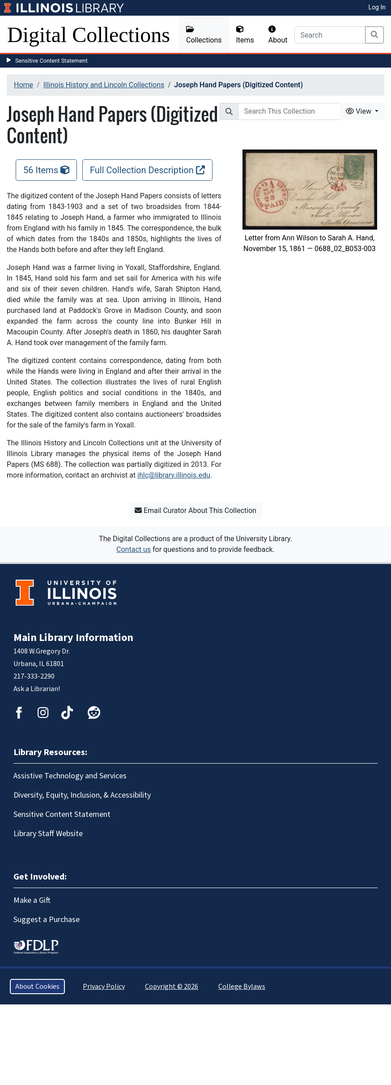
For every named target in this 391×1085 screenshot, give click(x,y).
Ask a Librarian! (36, 689)
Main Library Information (73, 637)
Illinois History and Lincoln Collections (104, 85)
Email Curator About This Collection (195, 510)
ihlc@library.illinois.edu (173, 475)
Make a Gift (32, 900)
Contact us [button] (133, 549)
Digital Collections (88, 35)
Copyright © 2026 (171, 986)
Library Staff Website (48, 833)
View (359, 111)
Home (23, 85)
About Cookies (37, 986)
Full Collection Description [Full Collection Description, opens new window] (147, 170)
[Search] (330, 34)
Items (245, 35)
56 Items (46, 170)
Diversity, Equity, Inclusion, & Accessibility (82, 795)
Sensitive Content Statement (51, 60)
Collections (204, 35)
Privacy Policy (104, 986)
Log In (377, 7)
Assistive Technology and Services (70, 776)
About (278, 35)
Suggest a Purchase (46, 919)
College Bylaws (241, 986)
